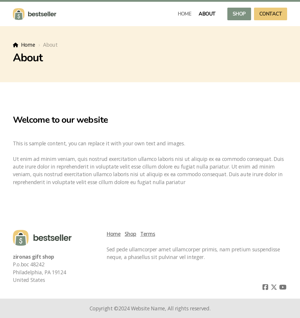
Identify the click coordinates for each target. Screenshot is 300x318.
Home (28, 44)
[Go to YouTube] (282, 287)
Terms (147, 233)
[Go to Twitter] (274, 287)
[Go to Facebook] (265, 287)
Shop (131, 233)
